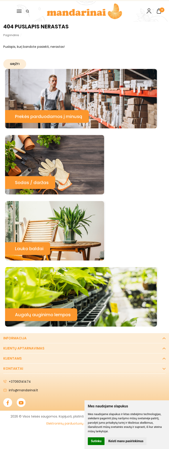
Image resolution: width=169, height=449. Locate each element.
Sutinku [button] (96, 441)
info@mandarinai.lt (20, 390)
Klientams (12, 358)
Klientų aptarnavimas (23, 348)
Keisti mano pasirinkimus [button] (125, 441)
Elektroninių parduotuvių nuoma (71, 423)
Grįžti (15, 64)
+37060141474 (17, 381)
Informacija (15, 338)
